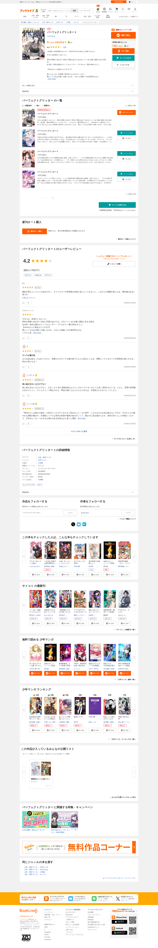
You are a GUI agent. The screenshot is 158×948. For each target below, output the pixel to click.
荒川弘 (76, 722)
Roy (119, 722)
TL (66, 16)
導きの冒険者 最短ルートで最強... (124, 664)
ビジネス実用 (97, 16)
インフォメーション (72, 927)
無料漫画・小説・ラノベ (52, 915)
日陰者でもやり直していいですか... (49, 612)
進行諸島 (32, 722)
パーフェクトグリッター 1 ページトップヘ (119, 878)
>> (117, 198)
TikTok (46, 934)
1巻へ (38, 106)
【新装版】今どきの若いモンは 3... (64, 612)
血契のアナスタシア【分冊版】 (94, 664)
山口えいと (122, 615)
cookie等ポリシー (93, 927)
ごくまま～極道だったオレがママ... (35, 612)
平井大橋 (77, 566)
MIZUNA (55, 722)
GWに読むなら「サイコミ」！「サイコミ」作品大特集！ (64, 831)
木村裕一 (92, 615)
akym (68, 669)
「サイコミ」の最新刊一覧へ (125, 630)
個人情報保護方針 (93, 922)
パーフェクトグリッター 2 (47, 131)
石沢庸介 (106, 722)
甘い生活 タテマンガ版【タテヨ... (35, 664)
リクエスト (69, 932)
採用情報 (91, 917)
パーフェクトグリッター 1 (47, 114)
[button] (35, 574)
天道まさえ (62, 566)
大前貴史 (62, 722)
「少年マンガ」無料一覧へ (126, 679)
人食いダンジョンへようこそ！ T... (64, 563)
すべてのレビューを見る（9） (125, 439)
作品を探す (69, 915)
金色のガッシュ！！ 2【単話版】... (108, 563)
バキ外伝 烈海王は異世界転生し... (50, 562)
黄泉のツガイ (78, 717)
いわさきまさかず (35, 566)
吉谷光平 (62, 615)
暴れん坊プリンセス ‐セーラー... (95, 611)
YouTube (47, 937)
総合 (24, 16)
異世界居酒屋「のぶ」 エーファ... (124, 563)
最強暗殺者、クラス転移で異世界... (64, 665)
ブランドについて (93, 915)
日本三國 (92, 717)
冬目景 (91, 566)
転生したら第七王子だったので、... (109, 719)
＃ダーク (28, 275)
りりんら (129, 722)
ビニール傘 (31, 404)
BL (56, 16)
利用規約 (91, 920)
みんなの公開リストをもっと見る (124, 797)
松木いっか (92, 722)
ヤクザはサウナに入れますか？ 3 (80, 611)
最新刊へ (47, 106)
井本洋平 (121, 669)
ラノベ (77, 16)
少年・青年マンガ (35, 16)
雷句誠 (105, 566)
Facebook (47, 939)
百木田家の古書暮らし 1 (94, 562)
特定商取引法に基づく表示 (96, 924)
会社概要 (91, 912)
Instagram (47, 932)
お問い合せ (69, 930)
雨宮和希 (62, 669)
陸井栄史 (47, 566)
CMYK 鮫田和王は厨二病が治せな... (80, 665)
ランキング (48, 920)
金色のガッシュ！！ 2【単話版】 (49, 665)
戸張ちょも (48, 722)
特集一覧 (47, 917)
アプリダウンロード (72, 917)
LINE (46, 927)
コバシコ (77, 669)
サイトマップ (92, 930)
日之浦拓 (106, 669)
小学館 (40, 463)
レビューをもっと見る (79, 431)
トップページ (48, 912)
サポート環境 (70, 922)
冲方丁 (91, 669)
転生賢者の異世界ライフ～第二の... (35, 719)
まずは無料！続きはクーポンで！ (34, 830)
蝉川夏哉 (121, 566)
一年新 (70, 566)
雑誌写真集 (108, 16)
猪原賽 (53, 566)
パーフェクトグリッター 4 (47, 172)
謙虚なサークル (115, 722)
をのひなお (51, 36)
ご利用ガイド (134, 16)
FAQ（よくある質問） (73, 924)
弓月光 (31, 669)
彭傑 (37, 722)
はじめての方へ (124, 16)
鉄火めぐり (129, 669)
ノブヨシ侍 (129, 566)
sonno (38, 615)
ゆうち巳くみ (48, 615)
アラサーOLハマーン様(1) (35, 562)
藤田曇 (105, 615)
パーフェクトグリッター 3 (47, 151)
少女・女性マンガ (45, 16)
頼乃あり (32, 615)
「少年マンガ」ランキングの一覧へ (123, 739)
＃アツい (48, 275)
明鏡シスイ (69, 722)
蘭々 (123, 722)
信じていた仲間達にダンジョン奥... (64, 719)
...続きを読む (51, 79)
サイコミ (41, 466)
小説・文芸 (87, 16)
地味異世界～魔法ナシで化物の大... (109, 612)
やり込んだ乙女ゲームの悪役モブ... (49, 719)
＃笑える (38, 275)
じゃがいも (31, 375)
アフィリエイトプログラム (74, 934)
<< (41, 198)
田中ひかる (98, 669)
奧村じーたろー (79, 615)
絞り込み (43, 10)
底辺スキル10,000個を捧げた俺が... (109, 665)
